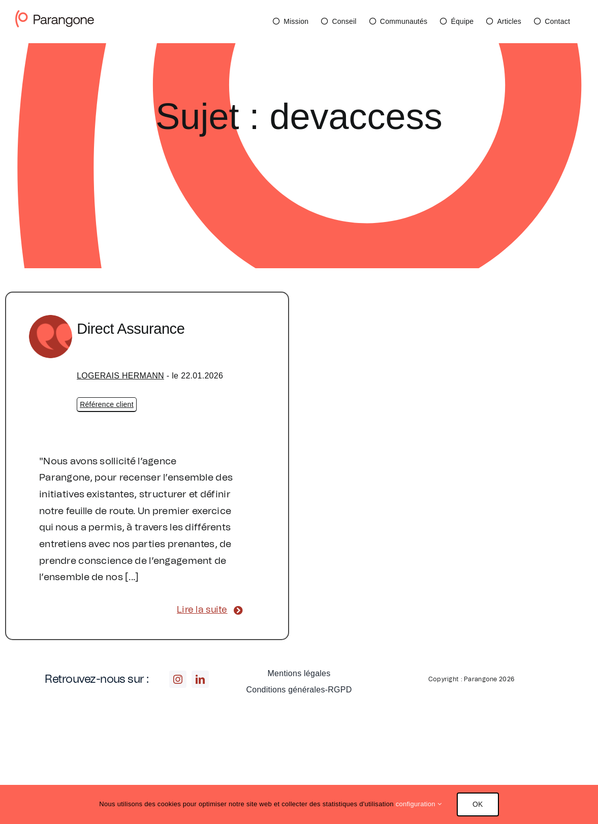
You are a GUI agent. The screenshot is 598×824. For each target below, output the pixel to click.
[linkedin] (200, 679)
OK (478, 804)
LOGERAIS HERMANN (120, 375)
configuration (419, 804)
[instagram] (177, 679)
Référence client (107, 404)
